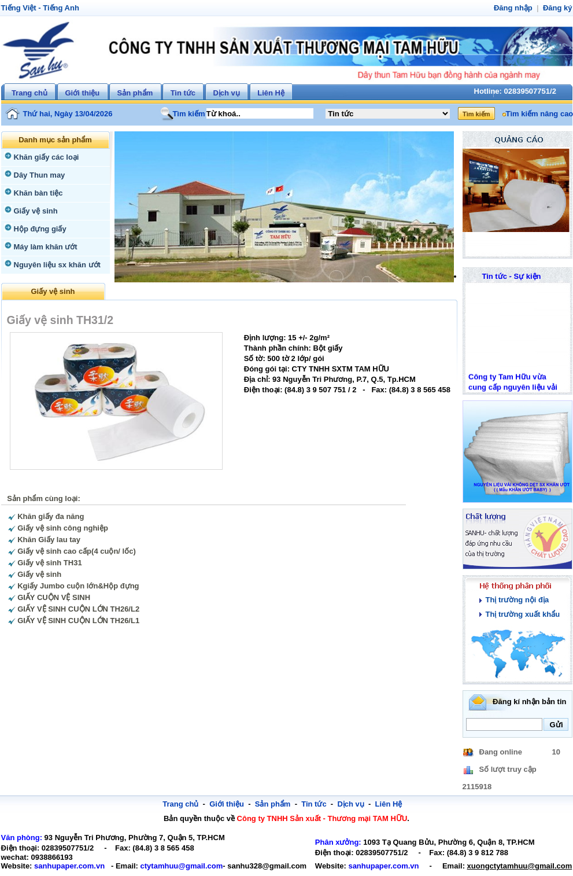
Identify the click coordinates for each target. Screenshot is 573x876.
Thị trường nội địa (516, 599)
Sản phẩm (135, 93)
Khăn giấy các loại (44, 157)
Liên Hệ (270, 93)
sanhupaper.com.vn (64, 866)
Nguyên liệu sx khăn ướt (54, 264)
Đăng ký (558, 7)
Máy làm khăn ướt (44, 246)
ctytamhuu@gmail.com (169, 866)
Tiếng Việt (17, 7)
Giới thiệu (82, 93)
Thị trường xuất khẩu (521, 614)
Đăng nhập (516, 7)
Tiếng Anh (57, 7)
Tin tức (183, 93)
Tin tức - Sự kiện (511, 276)
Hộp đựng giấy (39, 228)
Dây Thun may (38, 175)
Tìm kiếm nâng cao (538, 113)
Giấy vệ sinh (34, 211)
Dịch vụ (226, 93)
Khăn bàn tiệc (37, 193)
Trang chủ (29, 93)
